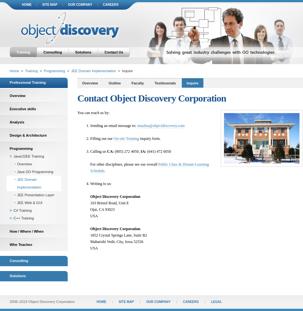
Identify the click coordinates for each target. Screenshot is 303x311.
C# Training (23, 210)
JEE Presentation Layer (35, 195)
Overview (17, 96)
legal (216, 302)
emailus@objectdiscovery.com (161, 125)
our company (80, 4)
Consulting (53, 52)
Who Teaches (21, 245)
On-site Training (126, 138)
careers (111, 4)
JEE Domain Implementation (93, 71)
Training (23, 52)
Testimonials (165, 83)
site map (49, 4)
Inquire (193, 83)
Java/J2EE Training (29, 156)
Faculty (138, 83)
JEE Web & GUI (30, 203)
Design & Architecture (28, 135)
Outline (115, 83)
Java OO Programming (35, 172)
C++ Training (24, 218)
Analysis (17, 122)
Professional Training (28, 82)
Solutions (83, 52)
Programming (54, 71)
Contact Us (113, 52)
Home (14, 71)
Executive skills (23, 109)
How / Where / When (27, 231)
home (27, 4)
